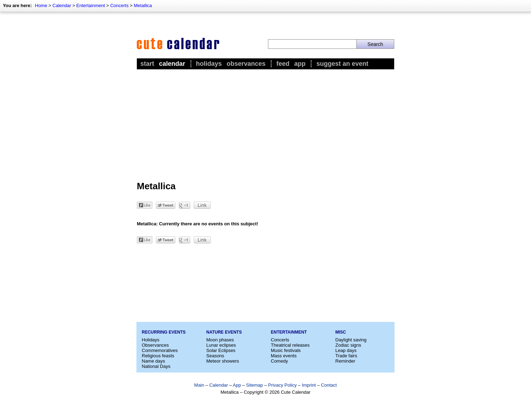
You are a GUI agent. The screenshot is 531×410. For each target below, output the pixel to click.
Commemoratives (160, 350)
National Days (156, 366)
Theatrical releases (290, 345)
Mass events (284, 355)
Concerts (119, 5)
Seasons (215, 355)
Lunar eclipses (221, 345)
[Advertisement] (265, 124)
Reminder (345, 361)
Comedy (279, 361)
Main (199, 385)
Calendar (61, 5)
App (299, 63)
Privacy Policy (282, 385)
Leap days (346, 350)
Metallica (143, 5)
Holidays (209, 63)
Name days (153, 361)
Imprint (309, 385)
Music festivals (286, 350)
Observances (246, 63)
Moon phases (220, 339)
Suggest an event (342, 63)
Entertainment (90, 5)
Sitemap (254, 385)
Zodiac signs (348, 345)
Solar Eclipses (220, 350)
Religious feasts (158, 355)
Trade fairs (346, 355)
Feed (283, 63)
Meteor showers (222, 361)
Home (41, 5)
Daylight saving (351, 339)
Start (147, 63)
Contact (329, 385)
